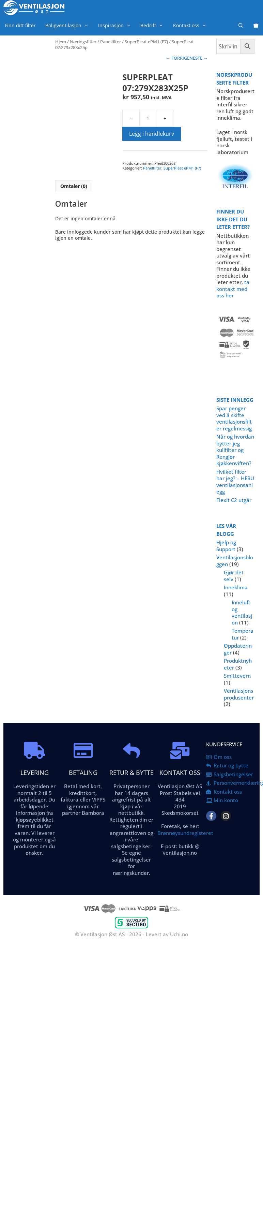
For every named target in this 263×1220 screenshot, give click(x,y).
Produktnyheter (238, 664)
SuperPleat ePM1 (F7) (146, 42)
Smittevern (237, 675)
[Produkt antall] (147, 118)
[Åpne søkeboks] (241, 25)
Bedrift (154, 25)
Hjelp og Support (226, 546)
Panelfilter (110, 42)
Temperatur (242, 634)
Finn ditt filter (20, 25)
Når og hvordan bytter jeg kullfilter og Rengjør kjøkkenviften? (235, 450)
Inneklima (236, 587)
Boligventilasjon (69, 25)
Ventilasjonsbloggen (234, 561)
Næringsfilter (83, 42)
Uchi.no (179, 934)
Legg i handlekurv (151, 133)
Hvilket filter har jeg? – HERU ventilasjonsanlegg (235, 481)
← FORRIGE (177, 58)
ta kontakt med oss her (232, 289)
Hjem (60, 42)
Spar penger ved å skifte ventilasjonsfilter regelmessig (234, 418)
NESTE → (198, 58)
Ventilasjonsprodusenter (239, 694)
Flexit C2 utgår (233, 500)
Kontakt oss (192, 25)
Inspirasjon (117, 25)
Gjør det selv (234, 576)
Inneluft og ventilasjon (242, 612)
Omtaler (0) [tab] (73, 186)
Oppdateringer (238, 649)
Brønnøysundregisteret (185, 832)
